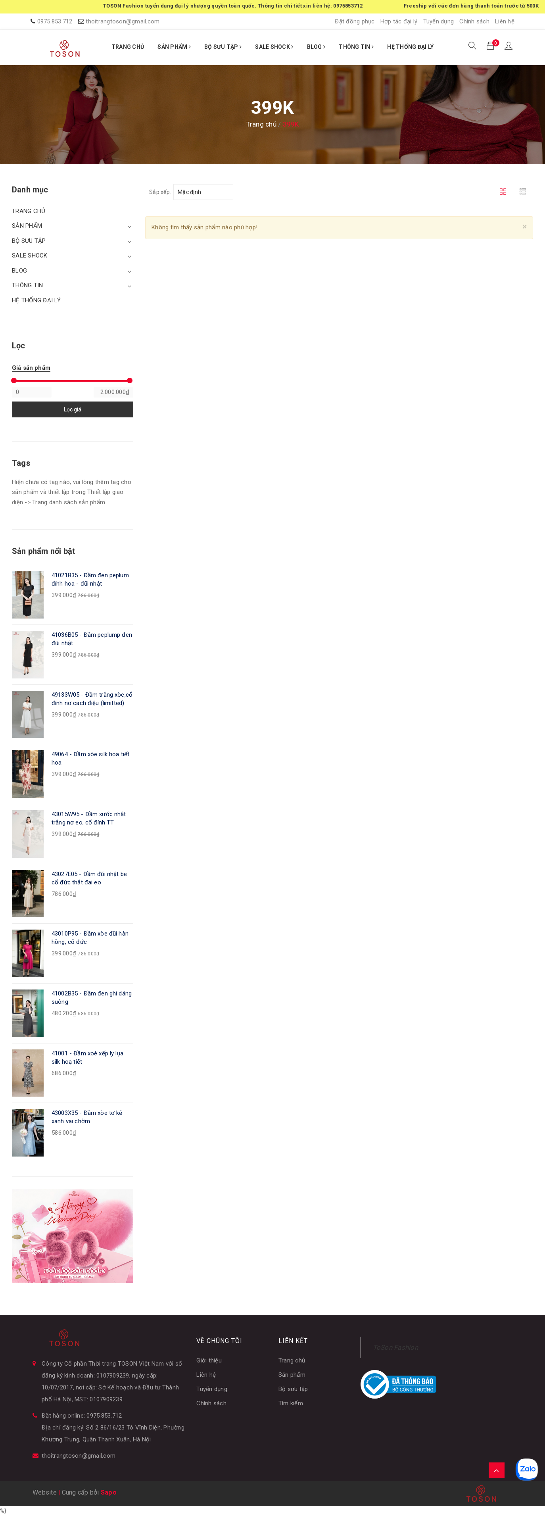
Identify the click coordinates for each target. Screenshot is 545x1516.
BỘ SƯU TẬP (223, 47)
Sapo (109, 1492)
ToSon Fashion (395, 1347)
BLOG (316, 47)
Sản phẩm (291, 1374)
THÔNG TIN (356, 47)
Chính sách (474, 21)
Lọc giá (72, 409)
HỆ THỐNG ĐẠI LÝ (410, 47)
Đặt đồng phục (354, 21)
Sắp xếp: (160, 192)
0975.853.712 (55, 21)
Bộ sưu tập (293, 1389)
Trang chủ (291, 1360)
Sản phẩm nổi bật (43, 551)
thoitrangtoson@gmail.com (122, 21)
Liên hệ (504, 21)
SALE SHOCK (274, 47)
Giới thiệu (209, 1360)
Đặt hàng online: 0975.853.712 (82, 1415)
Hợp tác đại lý (399, 21)
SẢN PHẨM (174, 47)
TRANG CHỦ (127, 47)
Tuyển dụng (438, 21)
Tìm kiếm (290, 1403)
